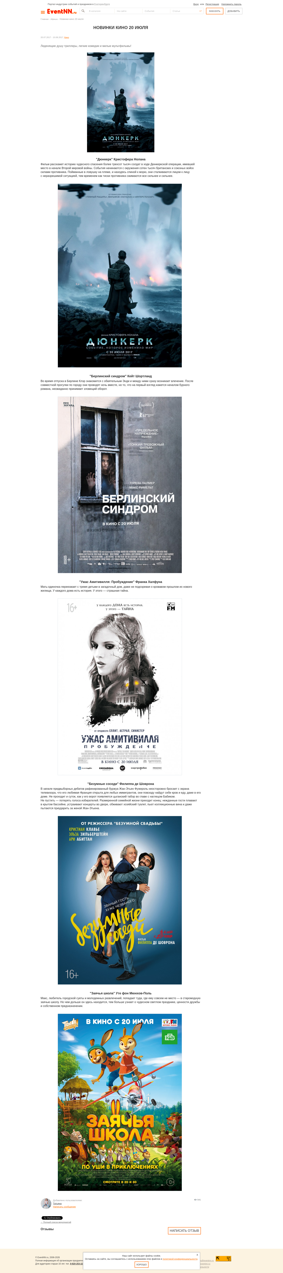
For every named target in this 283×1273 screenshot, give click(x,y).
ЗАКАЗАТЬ (214, 11)
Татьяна (57, 1203)
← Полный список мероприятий (56, 1222)
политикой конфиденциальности (180, 1259)
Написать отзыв (184, 1230)
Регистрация (212, 4)
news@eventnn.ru (205, 1260)
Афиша (54, 19)
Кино (66, 37)
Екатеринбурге (102, 4)
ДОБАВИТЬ (233, 11)
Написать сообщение (64, 1206)
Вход (196, 4)
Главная (44, 19)
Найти (83, 11)
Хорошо (141, 1264)
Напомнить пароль (231, 4)
